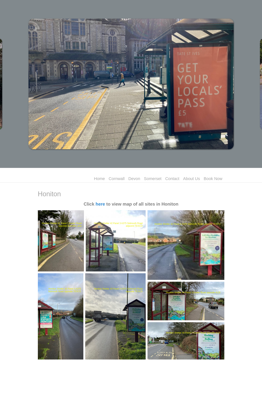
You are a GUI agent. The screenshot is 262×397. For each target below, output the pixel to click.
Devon (134, 178)
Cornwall (117, 178)
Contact (172, 178)
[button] (61, 240)
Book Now (213, 178)
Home (99, 178)
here (100, 204)
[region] (131, 84)
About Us (191, 178)
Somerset (152, 178)
